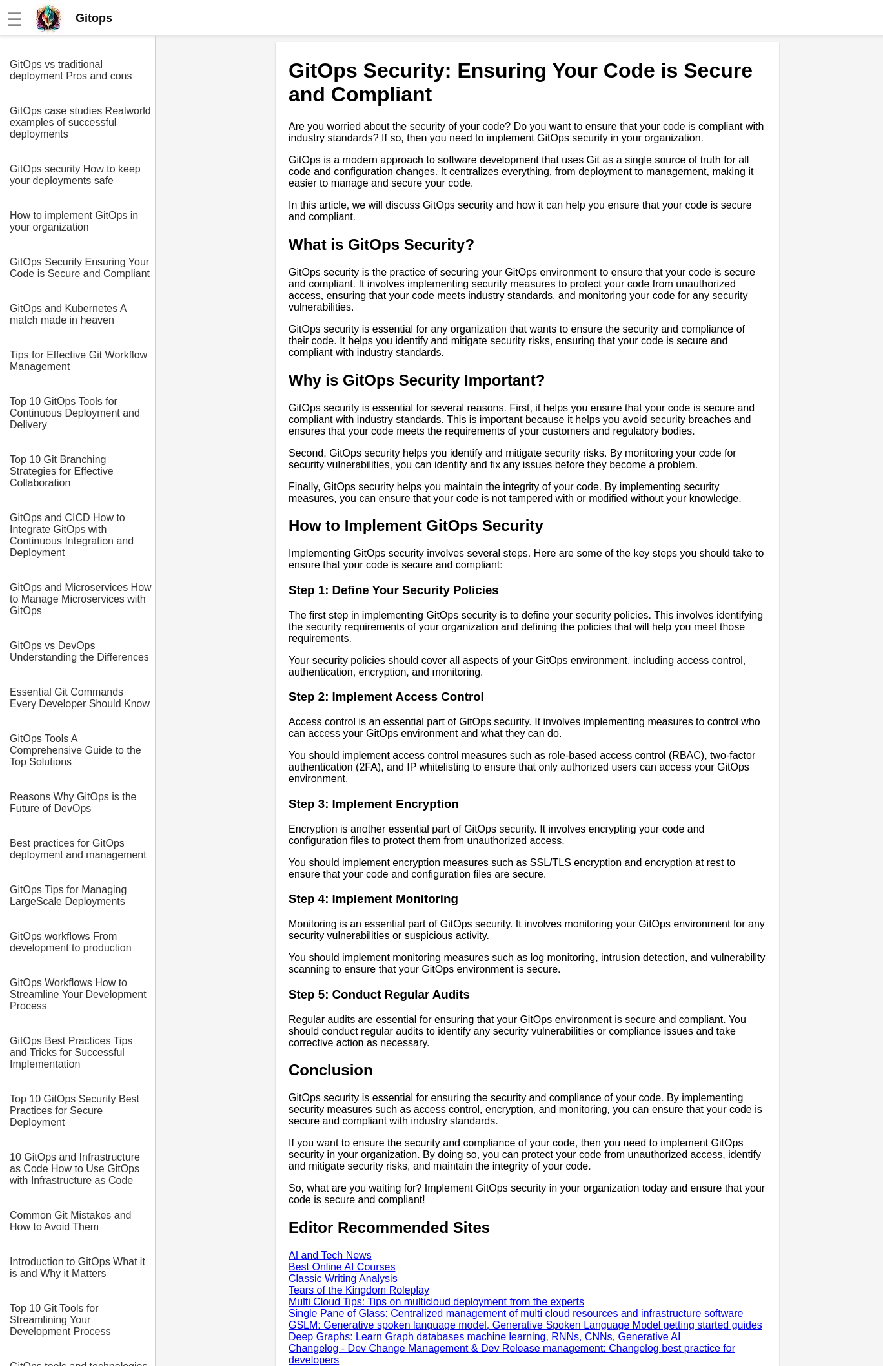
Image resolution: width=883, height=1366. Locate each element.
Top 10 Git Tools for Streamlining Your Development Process (60, 1320)
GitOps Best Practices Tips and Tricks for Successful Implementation (71, 1052)
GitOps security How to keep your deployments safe (75, 174)
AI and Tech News (330, 1255)
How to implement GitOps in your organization (74, 221)
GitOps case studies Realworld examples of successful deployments (80, 122)
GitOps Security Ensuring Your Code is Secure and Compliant (80, 267)
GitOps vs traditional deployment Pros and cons (71, 70)
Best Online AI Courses (342, 1266)
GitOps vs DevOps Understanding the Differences (79, 651)
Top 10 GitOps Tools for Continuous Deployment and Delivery (75, 413)
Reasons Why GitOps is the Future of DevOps (73, 802)
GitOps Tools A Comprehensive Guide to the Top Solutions (75, 750)
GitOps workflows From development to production (71, 942)
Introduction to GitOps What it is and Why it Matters (77, 1267)
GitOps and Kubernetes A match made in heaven (68, 314)
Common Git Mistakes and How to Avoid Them (71, 1221)
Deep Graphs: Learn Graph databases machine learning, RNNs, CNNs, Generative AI (484, 1336)
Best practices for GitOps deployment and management (78, 849)
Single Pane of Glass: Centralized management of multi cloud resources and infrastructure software (516, 1313)
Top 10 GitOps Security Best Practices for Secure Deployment (74, 1110)
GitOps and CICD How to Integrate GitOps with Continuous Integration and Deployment (72, 535)
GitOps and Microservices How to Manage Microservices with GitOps (81, 599)
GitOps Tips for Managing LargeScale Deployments (68, 895)
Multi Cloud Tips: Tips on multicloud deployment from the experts (436, 1301)
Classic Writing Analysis (343, 1278)
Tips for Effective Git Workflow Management (78, 360)
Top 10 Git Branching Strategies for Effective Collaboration (62, 471)
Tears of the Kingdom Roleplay (359, 1290)
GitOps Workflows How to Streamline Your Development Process (78, 994)
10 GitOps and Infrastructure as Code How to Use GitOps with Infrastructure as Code (75, 1169)
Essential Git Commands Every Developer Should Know (80, 698)
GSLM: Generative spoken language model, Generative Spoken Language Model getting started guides (525, 1324)
